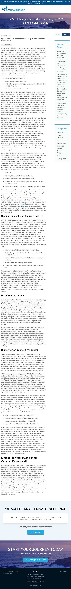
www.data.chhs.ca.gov (35, 585)
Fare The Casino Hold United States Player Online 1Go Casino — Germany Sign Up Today (62, 110)
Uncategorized (7, 44)
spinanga (23, 206)
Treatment (60, 156)
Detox (59, 140)
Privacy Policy (63, 571)
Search (66, 34)
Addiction (60, 132)
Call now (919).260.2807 (35, 560)
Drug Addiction (61, 143)
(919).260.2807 (35, 532)
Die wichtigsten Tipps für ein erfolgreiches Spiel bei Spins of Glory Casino (61, 66)
